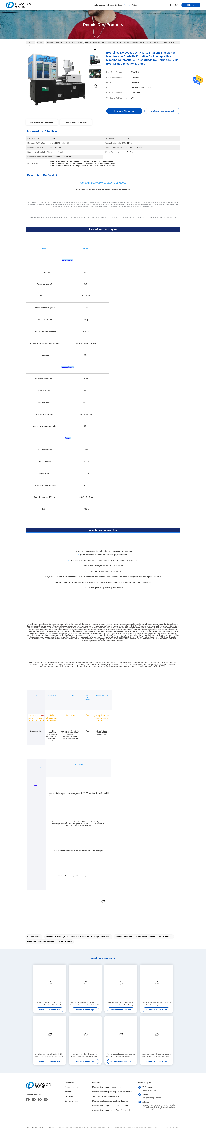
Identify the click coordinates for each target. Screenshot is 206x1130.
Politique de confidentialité (35, 1127)
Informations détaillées (41, 122)
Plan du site (50, 1127)
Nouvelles (69, 1096)
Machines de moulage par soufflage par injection (64, 42)
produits (127, 5)
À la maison (99, 5)
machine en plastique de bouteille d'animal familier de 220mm (143, 937)
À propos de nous (114, 5)
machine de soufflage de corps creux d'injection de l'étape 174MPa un (78, 937)
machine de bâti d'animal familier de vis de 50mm (49, 942)
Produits (40, 42)
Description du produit (76, 122)
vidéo (134, 5)
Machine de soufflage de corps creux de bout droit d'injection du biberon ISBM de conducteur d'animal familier (120, 1055)
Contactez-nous (71, 1101)
